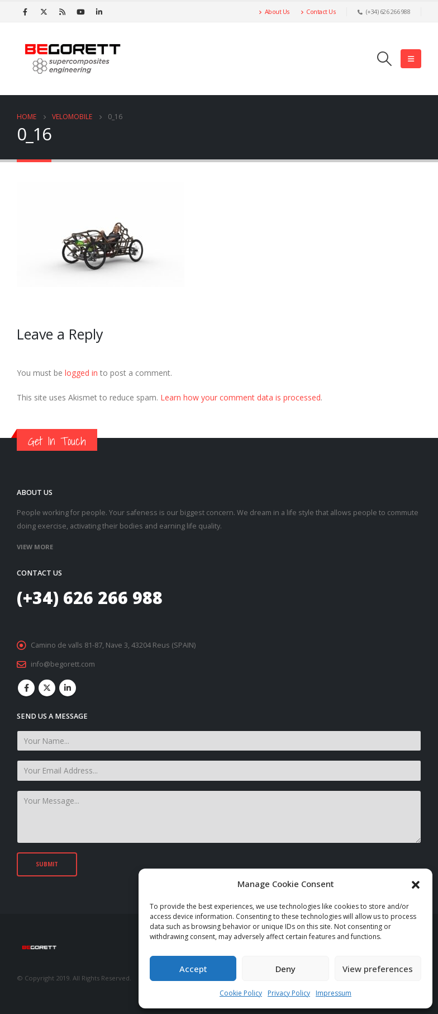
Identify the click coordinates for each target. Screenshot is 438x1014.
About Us (274, 11)
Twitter (47, 688)
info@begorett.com (63, 664)
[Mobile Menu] (411, 58)
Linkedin (67, 688)
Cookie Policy (241, 993)
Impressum (333, 993)
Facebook (26, 688)
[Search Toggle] (384, 58)
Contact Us (318, 11)
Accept (193, 968)
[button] (415, 883)
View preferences (377, 968)
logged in (81, 372)
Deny (285, 968)
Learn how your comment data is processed (240, 397)
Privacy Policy (289, 993)
